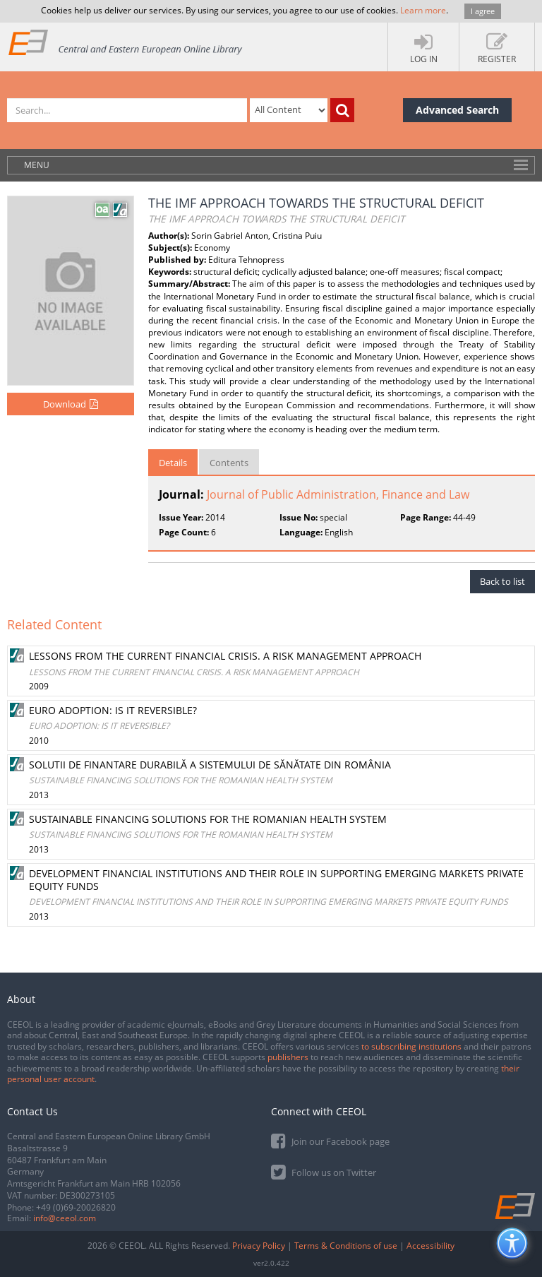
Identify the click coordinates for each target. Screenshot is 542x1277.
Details (173, 462)
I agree (483, 11)
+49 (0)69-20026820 (76, 1207)
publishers (287, 1057)
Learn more (423, 10)
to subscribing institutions (411, 1046)
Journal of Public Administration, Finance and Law (338, 494)
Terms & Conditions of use (345, 1246)
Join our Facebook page (330, 1140)
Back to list (502, 581)
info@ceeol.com (64, 1218)
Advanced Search (457, 110)
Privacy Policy (258, 1246)
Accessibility (430, 1246)
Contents (229, 462)
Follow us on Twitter (323, 1171)
